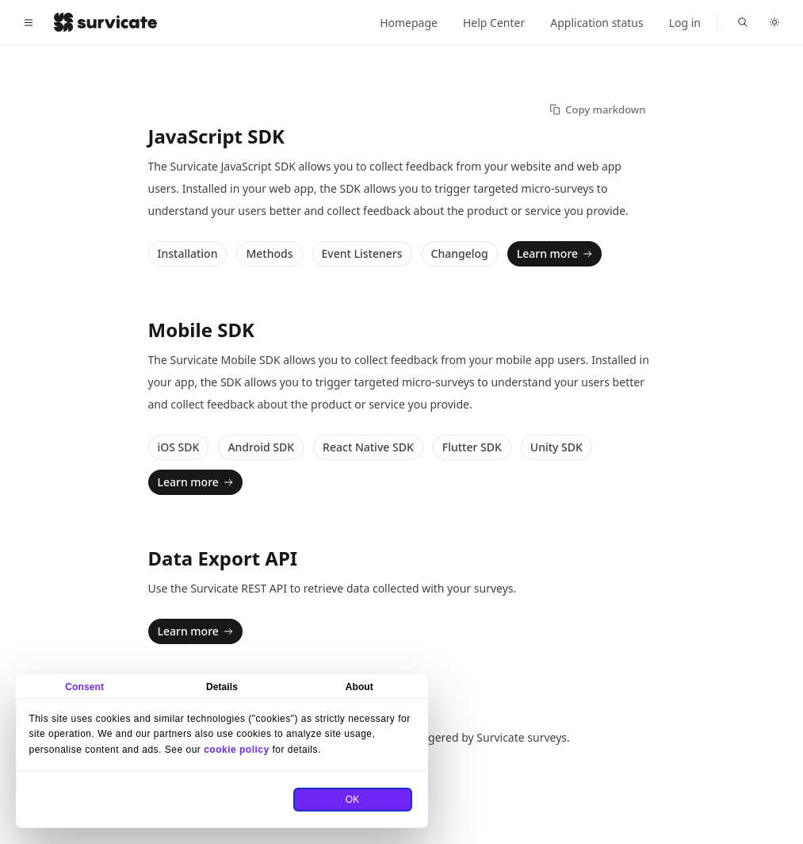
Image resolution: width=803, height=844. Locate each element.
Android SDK (261, 447)
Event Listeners (362, 253)
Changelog (459, 253)
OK (353, 799)
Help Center (494, 22)
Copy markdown (597, 109)
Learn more (556, 254)
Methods (269, 253)
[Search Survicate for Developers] (742, 22)
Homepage (409, 22)
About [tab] (359, 686)
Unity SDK (556, 447)
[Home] (105, 22)
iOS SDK (179, 447)
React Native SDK (368, 447)
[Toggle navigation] (28, 22)
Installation (188, 253)
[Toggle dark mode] (774, 22)
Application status (596, 22)
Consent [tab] (84, 686)
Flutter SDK (472, 447)
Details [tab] (222, 686)
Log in (685, 22)
